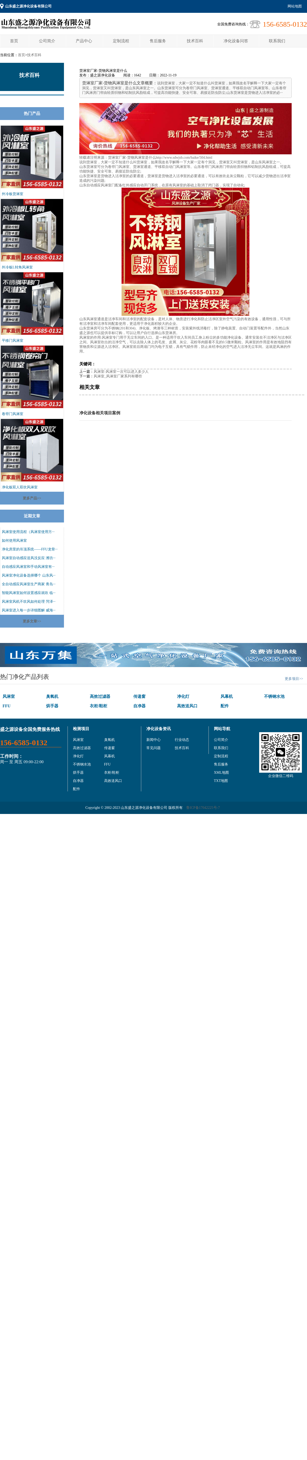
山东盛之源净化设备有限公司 (28, 6)
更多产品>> (32, 498)
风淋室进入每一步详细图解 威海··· (29, 610)
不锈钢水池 (274, 696)
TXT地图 (221, 781)
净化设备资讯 (158, 729)
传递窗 (139, 696)
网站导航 (222, 729)
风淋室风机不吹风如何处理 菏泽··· (29, 601)
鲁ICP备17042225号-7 (203, 808)
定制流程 (121, 41)
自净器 (139, 706)
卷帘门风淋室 (12, 414)
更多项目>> (294, 679)
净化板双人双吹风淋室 (20, 487)
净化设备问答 (236, 41)
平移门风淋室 (12, 341)
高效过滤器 (100, 696)
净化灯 (183, 696)
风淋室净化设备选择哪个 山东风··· (29, 575)
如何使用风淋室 (14, 540)
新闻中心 (153, 740)
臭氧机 (52, 696)
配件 (225, 706)
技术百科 (195, 41)
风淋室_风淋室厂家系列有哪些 (118, 376)
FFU (6, 706)
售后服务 (158, 41)
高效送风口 (187, 706)
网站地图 (295, 6)
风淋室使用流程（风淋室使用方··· (28, 532)
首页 (14, 41)
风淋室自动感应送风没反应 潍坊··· (29, 558)
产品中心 (84, 41)
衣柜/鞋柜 (98, 706)
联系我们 (277, 41)
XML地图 (221, 772)
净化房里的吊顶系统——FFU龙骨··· (30, 549)
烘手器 (52, 706)
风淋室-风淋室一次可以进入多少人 (121, 372)
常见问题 (153, 748)
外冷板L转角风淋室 (17, 267)
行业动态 (182, 740)
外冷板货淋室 (12, 194)
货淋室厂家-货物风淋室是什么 (132, 157)
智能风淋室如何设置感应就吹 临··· (29, 593)
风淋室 (9, 696)
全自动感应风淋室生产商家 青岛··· (29, 584)
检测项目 (81, 729)
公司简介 (47, 41)
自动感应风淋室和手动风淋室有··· (28, 567)
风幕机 (227, 696)
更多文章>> (32, 621)
